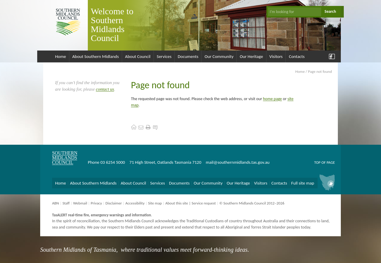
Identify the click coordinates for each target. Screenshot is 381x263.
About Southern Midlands (95, 56)
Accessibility (134, 203)
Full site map (302, 183)
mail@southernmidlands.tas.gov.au (237, 162)
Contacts (297, 56)
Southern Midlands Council (64, 157)
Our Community (218, 56)
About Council (138, 56)
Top (317, 162)
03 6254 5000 (112, 162)
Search (330, 11)
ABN (55, 203)
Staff (66, 203)
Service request (204, 203)
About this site (176, 203)
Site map (155, 203)
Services (164, 56)
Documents (188, 56)
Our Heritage (251, 56)
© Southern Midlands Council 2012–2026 (252, 203)
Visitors (276, 56)
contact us (105, 89)
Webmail (80, 203)
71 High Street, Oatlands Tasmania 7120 (165, 162)
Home (60, 56)
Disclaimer (113, 203)
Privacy (96, 203)
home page (272, 98)
